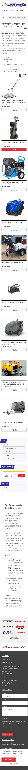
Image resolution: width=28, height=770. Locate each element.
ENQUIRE (14, 109)
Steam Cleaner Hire (9, 459)
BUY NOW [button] (14, 149)
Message (5, 706)
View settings (14, 763)
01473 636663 (8, 10)
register (21, 10)
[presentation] (13, 730)
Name (4, 693)
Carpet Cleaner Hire (9, 445)
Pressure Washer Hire (10, 448)
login (16, 10)
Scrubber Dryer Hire (10, 452)
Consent (5, 718)
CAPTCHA (5, 726)
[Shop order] (17, 17)
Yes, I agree (8, 759)
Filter (21, 476)
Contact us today (17, 600)
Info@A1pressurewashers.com (15, 744)
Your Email (5, 700)
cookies (8, 751)
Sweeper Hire (8, 455)
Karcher (6, 488)
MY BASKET (7, 13)
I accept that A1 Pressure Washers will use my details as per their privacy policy (13, 723)
